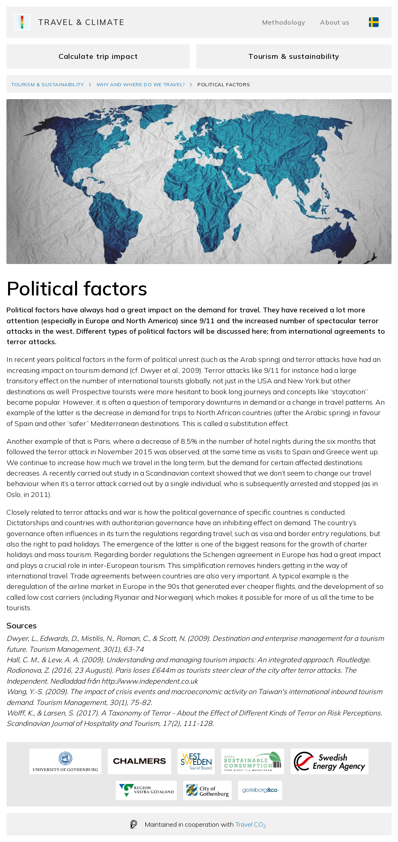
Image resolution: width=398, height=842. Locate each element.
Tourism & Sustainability (47, 84)
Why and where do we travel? (140, 84)
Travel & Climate (81, 22)
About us (335, 22)
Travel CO (250, 824)
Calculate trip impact (98, 56)
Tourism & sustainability (294, 56)
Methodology (284, 22)
